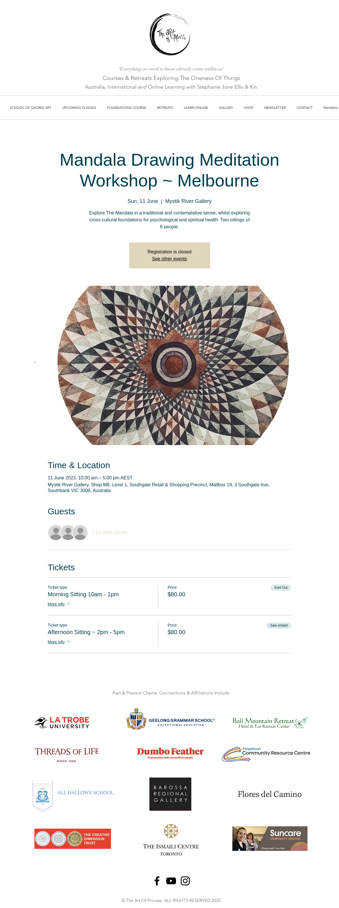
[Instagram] (185, 881)
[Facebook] (157, 881)
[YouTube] (171, 881)
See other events (169, 258)
